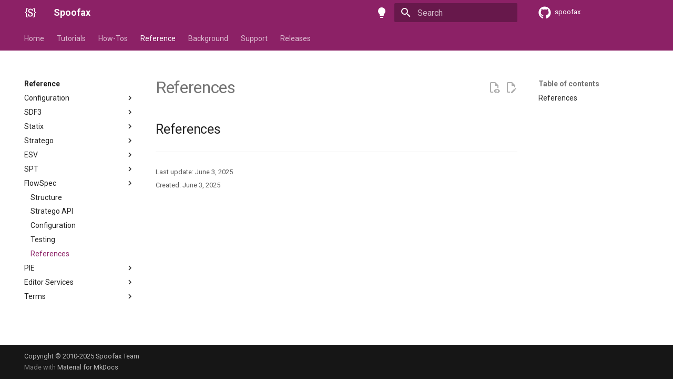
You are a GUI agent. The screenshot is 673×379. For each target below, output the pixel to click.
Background (208, 38)
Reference (158, 38)
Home (34, 38)
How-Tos (113, 38)
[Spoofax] (30, 12)
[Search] (455, 12)
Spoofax (72, 12)
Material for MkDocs (87, 367)
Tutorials (71, 38)
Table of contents (568, 83)
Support (254, 38)
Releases (295, 38)
